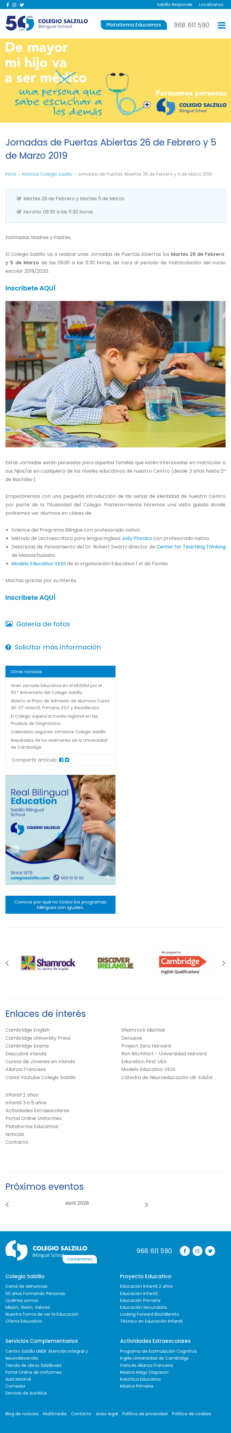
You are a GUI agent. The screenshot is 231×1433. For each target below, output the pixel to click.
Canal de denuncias (26, 1286)
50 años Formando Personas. (35, 1293)
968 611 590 (191, 25)
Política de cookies (191, 1413)
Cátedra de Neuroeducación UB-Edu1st (167, 1076)
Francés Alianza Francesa (146, 1364)
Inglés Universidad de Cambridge (154, 1358)
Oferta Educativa (23, 1321)
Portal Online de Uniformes (33, 1372)
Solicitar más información (53, 646)
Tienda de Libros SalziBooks (33, 1364)
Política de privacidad (145, 1413)
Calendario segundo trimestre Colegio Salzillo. (59, 731)
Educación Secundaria (143, 1307)
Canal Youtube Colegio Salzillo (40, 1076)
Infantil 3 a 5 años (26, 1102)
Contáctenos (109, 1250)
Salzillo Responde (172, 5)
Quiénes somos (21, 1300)
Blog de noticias (21, 1413)
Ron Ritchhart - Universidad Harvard (164, 1053)
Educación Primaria (140, 1300)
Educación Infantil (139, 1293)
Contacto (16, 1141)
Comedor (15, 1385)
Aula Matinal (18, 1379)
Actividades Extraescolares (37, 1109)
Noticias (14, 1133)
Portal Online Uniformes (33, 1117)
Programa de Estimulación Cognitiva (158, 1351)
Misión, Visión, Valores (27, 1307)
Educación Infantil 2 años (146, 1286)
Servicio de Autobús (26, 1392)
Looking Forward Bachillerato (149, 1314)
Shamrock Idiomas (143, 1029)
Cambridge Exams (27, 1045)
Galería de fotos (37, 623)
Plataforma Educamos (133, 24)
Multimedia (54, 1413)
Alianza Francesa (25, 1068)
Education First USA (144, 1060)
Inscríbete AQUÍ (32, 288)
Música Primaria (136, 1385)
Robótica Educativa (140, 1379)
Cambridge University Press (38, 1037)
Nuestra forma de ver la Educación (42, 1314)
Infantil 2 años (21, 1094)
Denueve (131, 1037)
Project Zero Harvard (146, 1045)
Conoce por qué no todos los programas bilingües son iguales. (60, 904)
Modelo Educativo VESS (39, 563)
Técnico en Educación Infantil (151, 1321)
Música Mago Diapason (144, 1372)
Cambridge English (27, 1029)
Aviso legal (107, 1413)
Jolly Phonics (137, 538)
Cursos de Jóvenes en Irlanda (40, 1060)
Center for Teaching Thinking (191, 546)
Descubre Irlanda (25, 1053)
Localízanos (210, 5)
